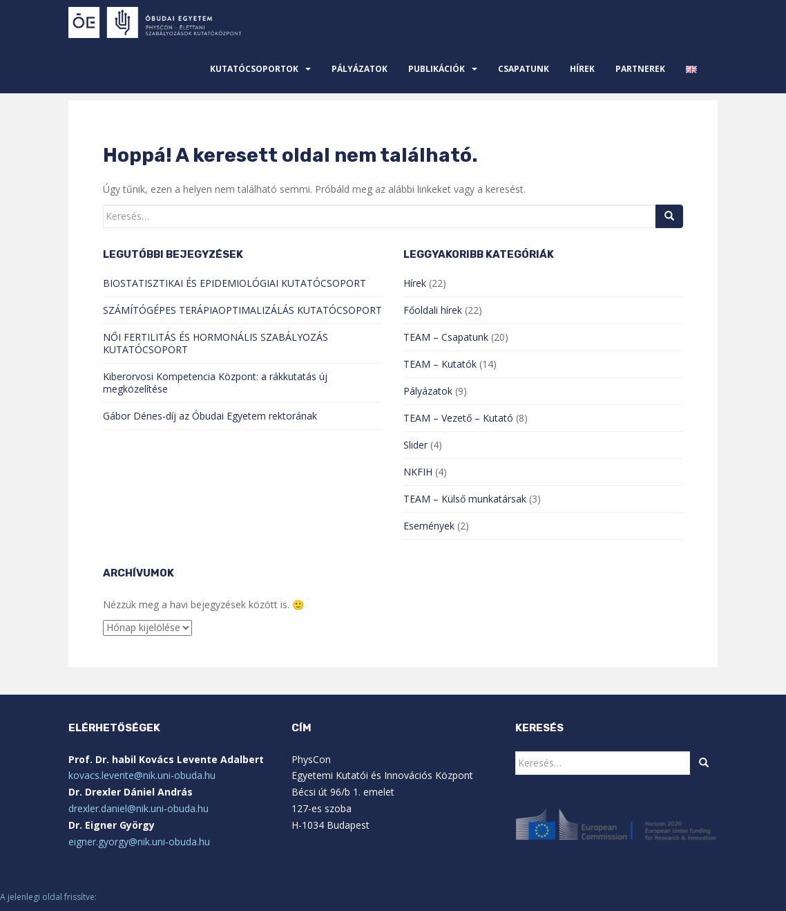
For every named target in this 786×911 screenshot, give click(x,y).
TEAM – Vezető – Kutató (458, 417)
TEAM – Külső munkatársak (464, 498)
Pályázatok (359, 69)
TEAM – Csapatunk (445, 337)
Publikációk (436, 69)
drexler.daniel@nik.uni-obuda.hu (138, 808)
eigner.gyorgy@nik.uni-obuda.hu (139, 841)
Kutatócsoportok (254, 69)
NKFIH (417, 471)
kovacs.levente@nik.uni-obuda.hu (141, 775)
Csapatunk (523, 69)
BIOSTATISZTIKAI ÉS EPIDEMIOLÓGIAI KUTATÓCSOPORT (234, 283)
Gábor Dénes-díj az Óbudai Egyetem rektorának (210, 415)
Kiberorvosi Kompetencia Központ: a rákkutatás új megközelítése (215, 382)
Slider (415, 444)
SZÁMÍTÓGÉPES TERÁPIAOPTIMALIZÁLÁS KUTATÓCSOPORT (242, 310)
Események (428, 525)
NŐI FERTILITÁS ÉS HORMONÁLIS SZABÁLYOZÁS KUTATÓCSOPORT (215, 343)
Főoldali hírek (432, 310)
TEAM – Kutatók (440, 363)
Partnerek (640, 69)
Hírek (582, 69)
